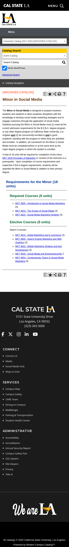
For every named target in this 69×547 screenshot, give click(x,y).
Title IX (9, 474)
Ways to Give (13, 371)
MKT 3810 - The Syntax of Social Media (34, 211)
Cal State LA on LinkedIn (27, 334)
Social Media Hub (15, 366)
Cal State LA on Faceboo (2, 334)
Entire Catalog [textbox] (10, 55)
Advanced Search (11, 75)
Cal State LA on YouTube (35, 334)
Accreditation (13, 443)
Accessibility (12, 437)
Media (9, 361)
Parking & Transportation (19, 415)
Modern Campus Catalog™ (40, 544)
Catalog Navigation (14, 83)
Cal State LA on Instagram (19, 334)
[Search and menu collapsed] (58, 6)
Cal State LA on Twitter (10, 334)
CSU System (12, 458)
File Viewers (12, 464)
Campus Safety (14, 394)
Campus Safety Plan (16, 453)
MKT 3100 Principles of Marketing (19, 158)
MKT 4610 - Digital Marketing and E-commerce (38, 235)
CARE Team (12, 399)
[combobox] (34, 41)
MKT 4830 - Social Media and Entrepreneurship (38, 254)
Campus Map (13, 389)
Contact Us (11, 356)
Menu (11, 32)
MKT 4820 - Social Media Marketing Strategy (37, 215)
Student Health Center (18, 420)
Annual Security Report (18, 448)
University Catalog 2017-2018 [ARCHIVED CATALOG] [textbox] (30, 41)
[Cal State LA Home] (34, 312)
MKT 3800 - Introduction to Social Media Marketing (40, 203)
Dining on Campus (16, 404)
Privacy (9, 469)
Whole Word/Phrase (16, 68)
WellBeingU (12, 410)
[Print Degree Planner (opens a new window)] (45, 94)
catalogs (10, 540)
